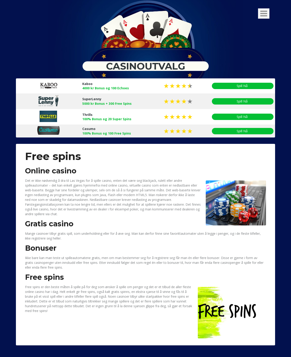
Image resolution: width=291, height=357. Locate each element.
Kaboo (87, 84)
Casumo (88, 129)
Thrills (87, 114)
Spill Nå (243, 86)
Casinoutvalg (145, 66)
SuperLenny (91, 99)
